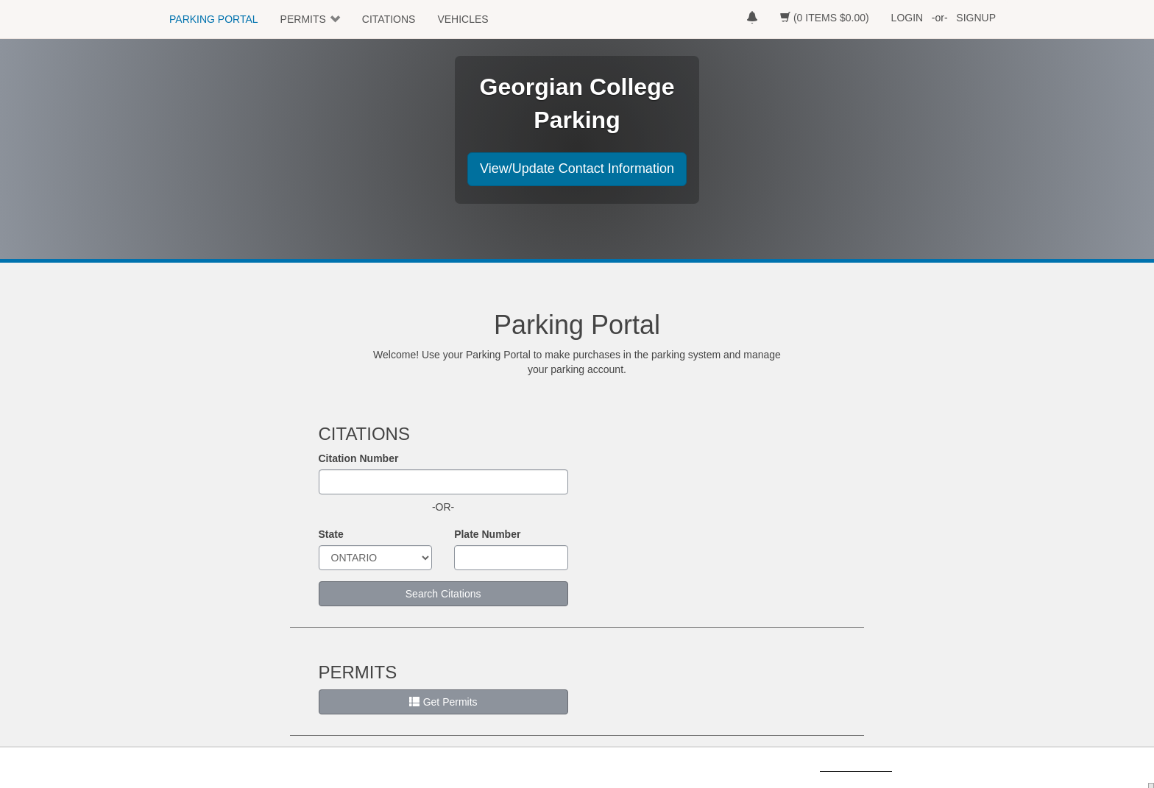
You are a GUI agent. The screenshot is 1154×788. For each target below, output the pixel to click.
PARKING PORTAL (213, 19)
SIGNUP (976, 18)
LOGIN (907, 18)
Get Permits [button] (443, 702)
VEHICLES (462, 19)
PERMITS (303, 19)
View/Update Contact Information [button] (577, 168)
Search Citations (443, 594)
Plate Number (487, 534)
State (331, 534)
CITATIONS (389, 19)
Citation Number (359, 458)
